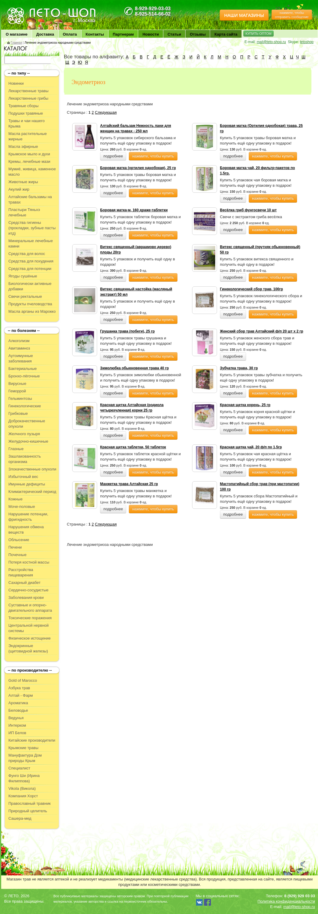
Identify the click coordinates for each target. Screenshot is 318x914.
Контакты (95, 34)
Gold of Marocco (22, 680)
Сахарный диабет (24, 582)
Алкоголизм (18, 340)
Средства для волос (26, 253)
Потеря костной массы (28, 562)
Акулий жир (18, 189)
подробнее (113, 156)
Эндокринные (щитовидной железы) (28, 648)
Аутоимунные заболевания (20, 358)
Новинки (16, 83)
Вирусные (17, 383)
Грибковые (18, 413)
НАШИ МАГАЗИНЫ (244, 15)
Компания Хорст (23, 796)
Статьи (174, 34)
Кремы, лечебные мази (29, 161)
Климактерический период (32, 491)
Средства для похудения (30, 261)
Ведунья (16, 718)
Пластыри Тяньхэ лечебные (24, 212)
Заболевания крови (26, 597)
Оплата (70, 34)
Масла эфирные (23, 146)
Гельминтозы (20, 398)
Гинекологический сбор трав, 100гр (251, 289)
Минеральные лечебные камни (30, 243)
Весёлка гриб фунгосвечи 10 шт (248, 210)
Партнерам (123, 34)
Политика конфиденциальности (286, 901)
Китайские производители (31, 740)
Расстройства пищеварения (20, 572)
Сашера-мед (19, 818)
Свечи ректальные (25, 296)
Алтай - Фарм (20, 695)
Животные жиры (23, 182)
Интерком (17, 725)
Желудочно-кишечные (28, 441)
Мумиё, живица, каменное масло (32, 172)
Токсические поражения (30, 618)
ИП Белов (17, 733)
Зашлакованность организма (24, 459)
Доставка (45, 34)
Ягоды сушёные (22, 276)
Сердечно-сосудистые (28, 590)
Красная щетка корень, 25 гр (245, 405)
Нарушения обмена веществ (26, 530)
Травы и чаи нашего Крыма (26, 123)
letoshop (307, 42)
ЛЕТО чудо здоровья (21, 9)
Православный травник (29, 803)
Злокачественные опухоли (32, 469)
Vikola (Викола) (22, 788)
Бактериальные (22, 368)
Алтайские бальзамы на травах (30, 199)
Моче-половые (21, 506)
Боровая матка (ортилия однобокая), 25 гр (138, 168)
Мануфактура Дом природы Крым (25, 758)
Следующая (106, 112)
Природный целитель (27, 811)
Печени (15, 547)
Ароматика (18, 703)
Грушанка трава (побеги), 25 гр (127, 331)
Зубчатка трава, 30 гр (239, 368)
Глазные (16, 449)
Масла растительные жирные (27, 136)
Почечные (17, 554)
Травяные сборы (23, 106)
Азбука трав (19, 688)
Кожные (15, 499)
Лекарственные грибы (28, 98)
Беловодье (18, 710)
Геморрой (17, 391)
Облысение (18, 540)
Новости (150, 34)
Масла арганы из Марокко (32, 311)
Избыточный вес (23, 476)
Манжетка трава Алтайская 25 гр (129, 484)
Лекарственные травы (28, 91)
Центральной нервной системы (28, 628)
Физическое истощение (29, 638)
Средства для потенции (29, 268)
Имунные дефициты (26, 484)
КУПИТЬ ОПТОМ (258, 33)
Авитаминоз (19, 348)
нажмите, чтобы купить (153, 156)
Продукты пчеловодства (30, 304)
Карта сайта (225, 34)
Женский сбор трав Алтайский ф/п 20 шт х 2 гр (261, 331)
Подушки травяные (25, 113)
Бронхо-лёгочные (24, 376)
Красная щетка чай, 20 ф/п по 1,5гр (251, 447)
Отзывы (198, 34)
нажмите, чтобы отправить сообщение (291, 15)
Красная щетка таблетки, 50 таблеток (133, 447)
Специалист (19, 768)
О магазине (17, 34)
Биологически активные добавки (30, 286)
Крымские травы (23, 748)
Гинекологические (24, 406)
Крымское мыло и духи (29, 154)
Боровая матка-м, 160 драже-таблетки (134, 210)
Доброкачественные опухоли (26, 424)
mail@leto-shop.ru (271, 42)
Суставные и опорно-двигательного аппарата (30, 608)
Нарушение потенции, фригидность (28, 517)
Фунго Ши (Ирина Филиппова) (24, 778)
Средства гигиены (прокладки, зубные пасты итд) (32, 228)
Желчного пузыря (24, 434)
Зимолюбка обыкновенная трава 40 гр (134, 368)
